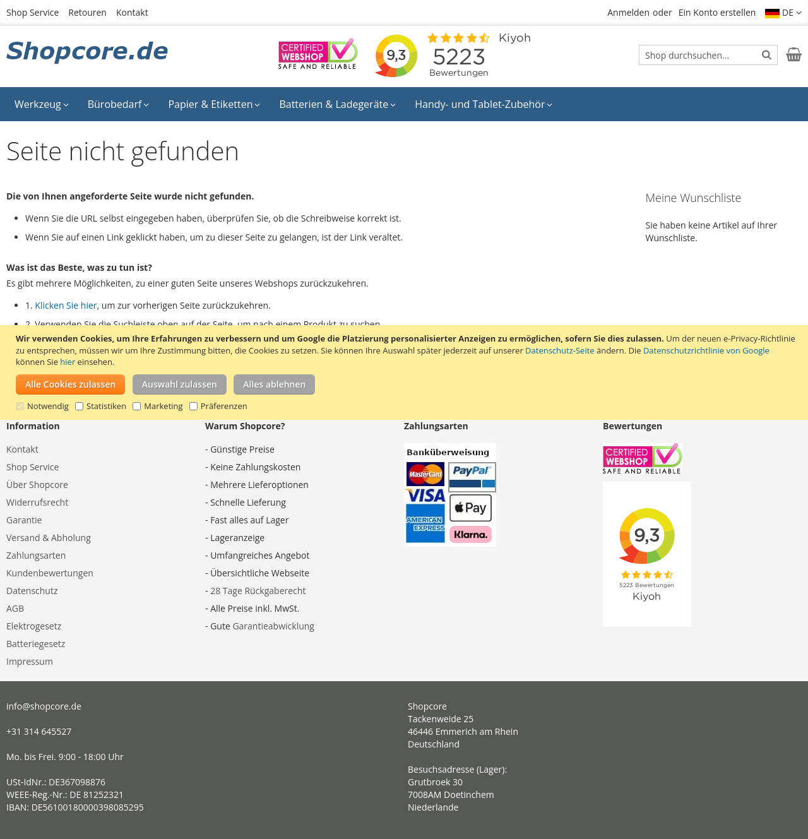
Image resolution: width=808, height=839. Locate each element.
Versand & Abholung (48, 538)
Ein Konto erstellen (717, 12)
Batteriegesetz (35, 644)
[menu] (404, 104)
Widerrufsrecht (37, 502)
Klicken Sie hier (66, 305)
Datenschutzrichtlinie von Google (706, 350)
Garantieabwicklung (273, 626)
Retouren (87, 12)
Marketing (163, 406)
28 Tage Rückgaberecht (258, 591)
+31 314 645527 (38, 731)
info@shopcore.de (43, 706)
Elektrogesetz (33, 626)
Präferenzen (224, 406)
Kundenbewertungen (49, 573)
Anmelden (628, 12)
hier (67, 361)
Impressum (29, 661)
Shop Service (32, 12)
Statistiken (106, 406)
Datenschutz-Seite (559, 350)
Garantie (24, 520)
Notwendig (48, 406)
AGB (15, 608)
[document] (405, 372)
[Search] (766, 54)
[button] (783, 12)
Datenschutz (31, 591)
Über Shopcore (37, 485)
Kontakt (132, 12)
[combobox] (708, 55)
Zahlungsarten (36, 555)
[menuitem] (41, 104)
